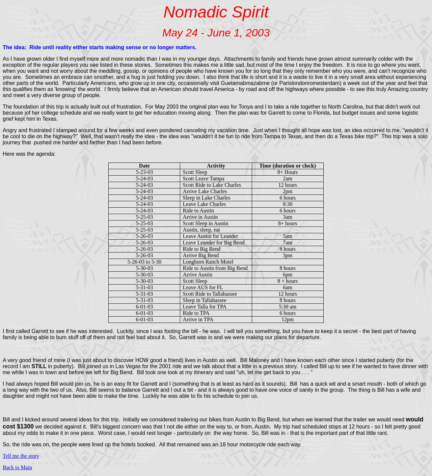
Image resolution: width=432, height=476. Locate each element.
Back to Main (17, 467)
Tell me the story (21, 456)
